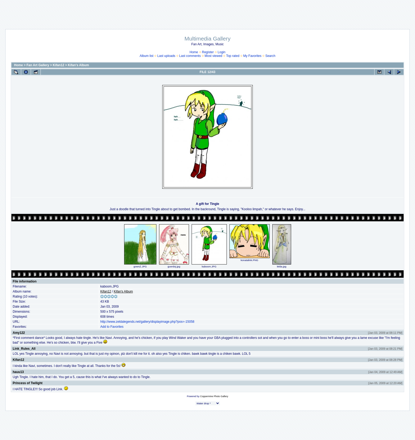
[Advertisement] (207, 12)
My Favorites (252, 56)
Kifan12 (58, 65)
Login (221, 52)
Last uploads (166, 56)
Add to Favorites (111, 327)
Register (208, 52)
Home (194, 52)
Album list (147, 56)
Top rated (232, 56)
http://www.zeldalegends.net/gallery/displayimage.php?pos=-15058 (147, 322)
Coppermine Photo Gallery (214, 396)
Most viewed (213, 56)
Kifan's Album (78, 65)
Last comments (190, 56)
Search (270, 56)
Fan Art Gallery (37, 65)
